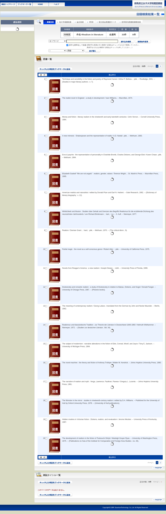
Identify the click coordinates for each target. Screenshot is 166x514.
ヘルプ (57, 4)
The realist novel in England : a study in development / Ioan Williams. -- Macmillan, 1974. (97, 98)
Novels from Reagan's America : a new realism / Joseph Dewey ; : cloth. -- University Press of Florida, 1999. (105, 268)
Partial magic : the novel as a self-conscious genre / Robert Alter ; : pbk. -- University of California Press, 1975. (106, 249)
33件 (124, 34)
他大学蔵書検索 (65, 22)
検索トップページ (8, 4)
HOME (41, 4)
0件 (134, 34)
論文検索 (80, 22)
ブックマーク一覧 (24, 4)
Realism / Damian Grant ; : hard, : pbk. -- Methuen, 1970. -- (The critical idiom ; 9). (94, 230)
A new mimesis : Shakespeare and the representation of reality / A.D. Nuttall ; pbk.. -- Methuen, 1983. (102, 136)
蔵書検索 (50, 22)
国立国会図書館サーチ (107, 22)
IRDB (91, 22)
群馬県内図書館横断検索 (131, 22)
